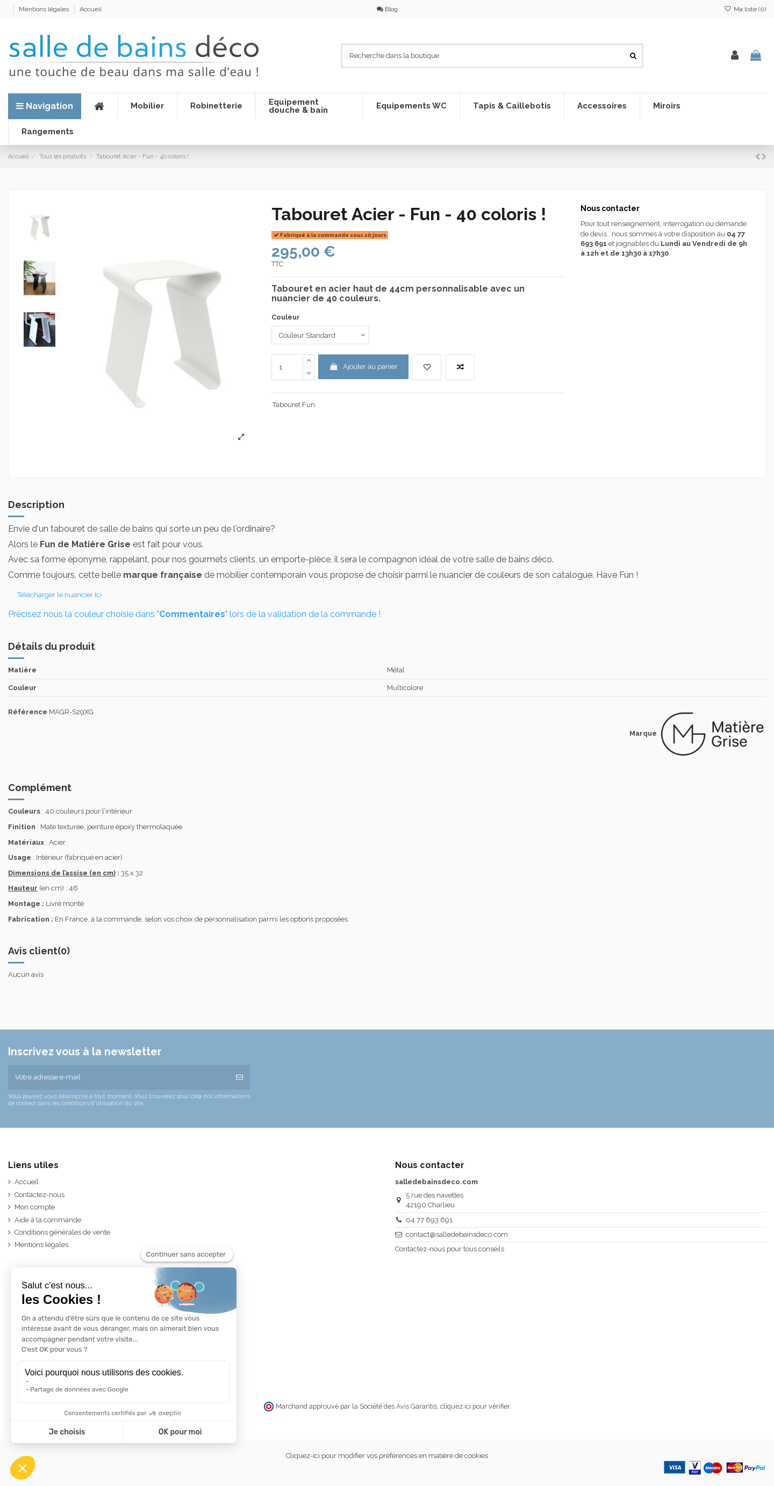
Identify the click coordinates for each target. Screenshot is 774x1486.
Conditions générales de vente (62, 1232)
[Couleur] (320, 335)
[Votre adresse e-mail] (118, 1077)
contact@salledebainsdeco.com (457, 1234)
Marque (643, 733)
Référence (27, 712)
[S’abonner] (239, 1077)
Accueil (91, 9)
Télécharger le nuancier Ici (60, 595)
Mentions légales (44, 9)
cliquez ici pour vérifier (475, 1406)
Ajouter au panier (363, 367)
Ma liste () (745, 9)
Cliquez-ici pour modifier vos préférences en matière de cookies (387, 1456)
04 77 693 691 (429, 1220)
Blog (387, 9)
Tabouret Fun (294, 405)
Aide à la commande (48, 1220)
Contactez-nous (39, 1195)
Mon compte (35, 1207)
